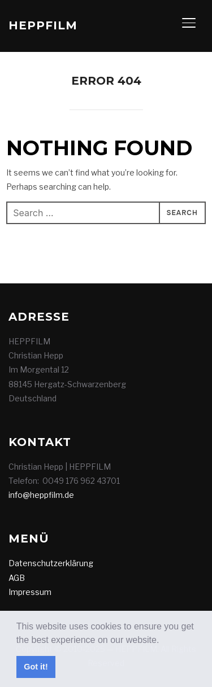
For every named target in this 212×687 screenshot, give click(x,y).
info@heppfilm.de (41, 495)
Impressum (29, 592)
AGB (16, 578)
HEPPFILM (42, 25)
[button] (163, 640)
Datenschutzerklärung (50, 563)
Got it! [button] (35, 666)
